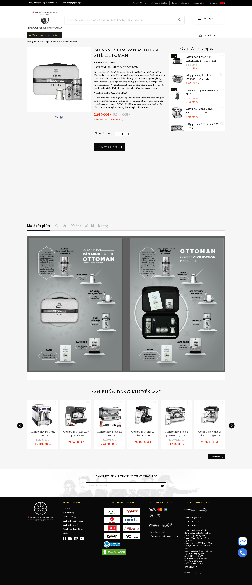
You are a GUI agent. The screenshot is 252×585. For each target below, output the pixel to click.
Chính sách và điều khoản (73, 521)
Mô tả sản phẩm (38, 226)
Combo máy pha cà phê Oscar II (142, 434)
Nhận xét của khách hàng (89, 226)
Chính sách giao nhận (192, 518)
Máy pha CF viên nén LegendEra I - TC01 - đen (201, 59)
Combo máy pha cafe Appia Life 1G (76, 434)
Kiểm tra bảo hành (180, 3)
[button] (224, 3)
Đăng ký (214, 3)
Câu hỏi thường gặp (70, 517)
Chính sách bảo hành (192, 522)
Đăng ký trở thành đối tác (73, 529)
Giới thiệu (66, 509)
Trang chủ (31, 42)
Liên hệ (65, 533)
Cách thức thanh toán (157, 532)
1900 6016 (141, 3)
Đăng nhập (199, 3)
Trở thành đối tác (159, 3)
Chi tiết (60, 226)
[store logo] (44, 20)
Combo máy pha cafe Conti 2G (109, 434)
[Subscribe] (162, 486)
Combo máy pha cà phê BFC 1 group (209, 434)
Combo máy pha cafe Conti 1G (42, 434)
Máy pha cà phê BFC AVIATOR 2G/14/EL (198, 77)
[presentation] (20, 426)
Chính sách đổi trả (191, 526)
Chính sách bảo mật (70, 525)
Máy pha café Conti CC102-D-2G (202, 126)
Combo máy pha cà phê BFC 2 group (176, 434)
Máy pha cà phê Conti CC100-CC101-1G (199, 111)
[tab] (38, 227)
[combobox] (124, 20)
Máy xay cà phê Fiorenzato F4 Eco (202, 92)
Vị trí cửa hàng (68, 513)
